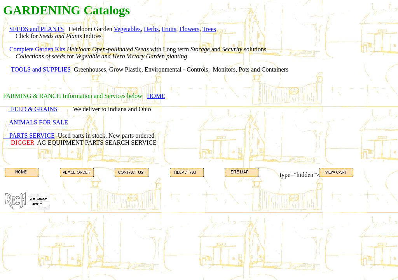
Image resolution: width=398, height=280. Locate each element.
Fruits (169, 29)
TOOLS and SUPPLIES (41, 69)
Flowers (189, 29)
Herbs (151, 29)
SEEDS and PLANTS (36, 29)
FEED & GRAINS (33, 109)
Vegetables (127, 29)
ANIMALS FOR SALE (38, 122)
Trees (209, 29)
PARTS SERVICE (29, 135)
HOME (156, 96)
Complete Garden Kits (37, 49)
